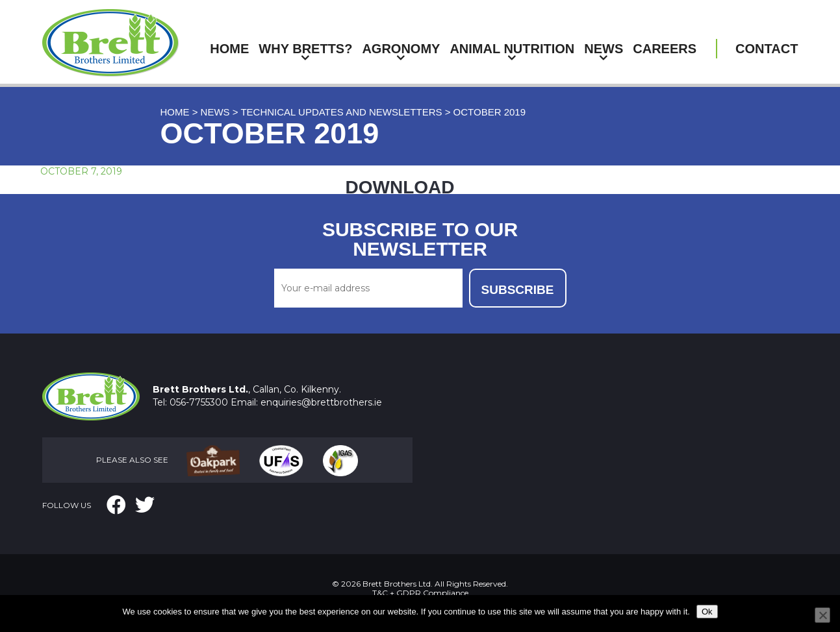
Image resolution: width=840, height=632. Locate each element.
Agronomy (401, 49)
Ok (707, 611)
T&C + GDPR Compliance (420, 593)
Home (229, 49)
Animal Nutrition (512, 49)
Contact (766, 49)
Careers (664, 49)
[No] (822, 615)
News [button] (603, 49)
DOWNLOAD (400, 187)
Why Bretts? (305, 49)
